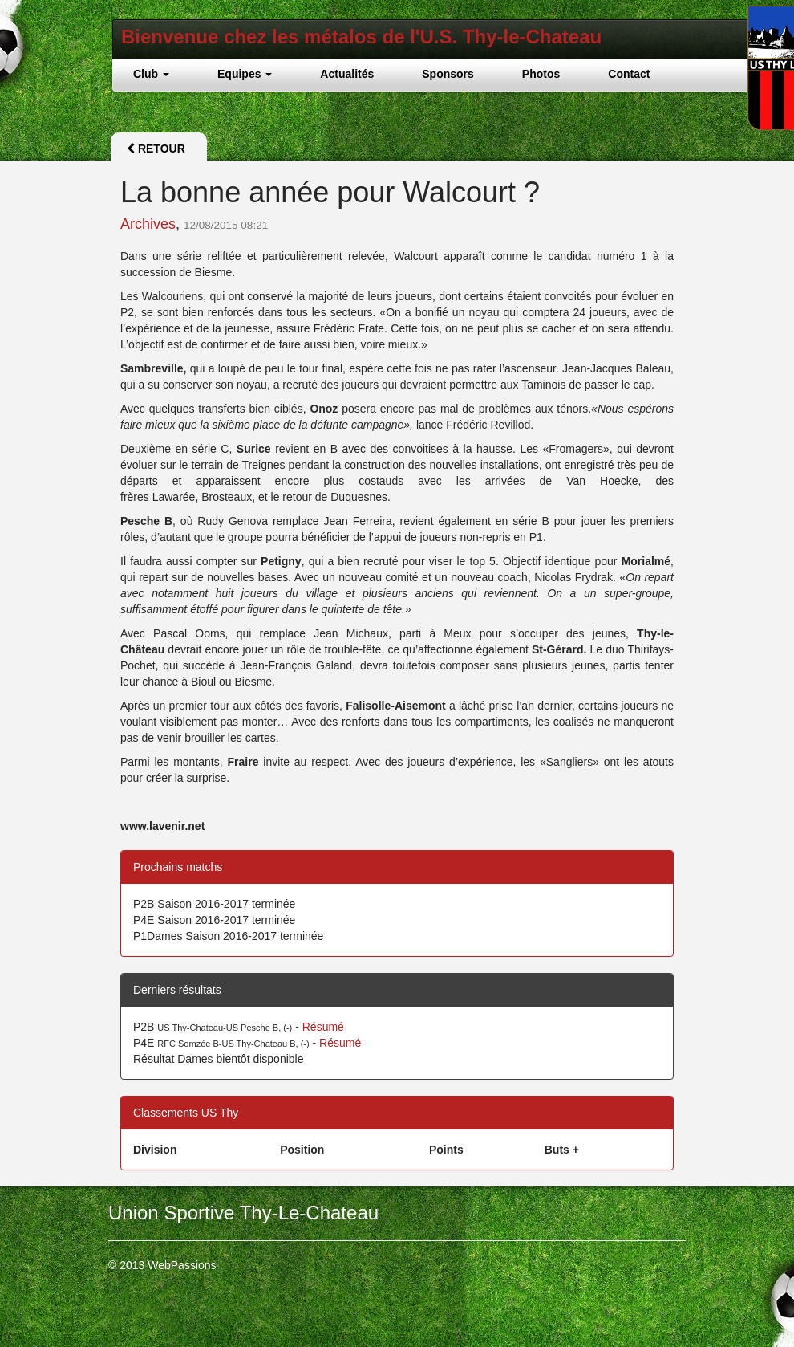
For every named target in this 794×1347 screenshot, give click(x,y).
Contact (629, 73)
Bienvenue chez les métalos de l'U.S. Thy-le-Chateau (361, 36)
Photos (541, 73)
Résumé (323, 1026)
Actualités (347, 73)
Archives (148, 224)
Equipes (244, 73)
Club (151, 73)
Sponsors (448, 73)
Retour (156, 148)
